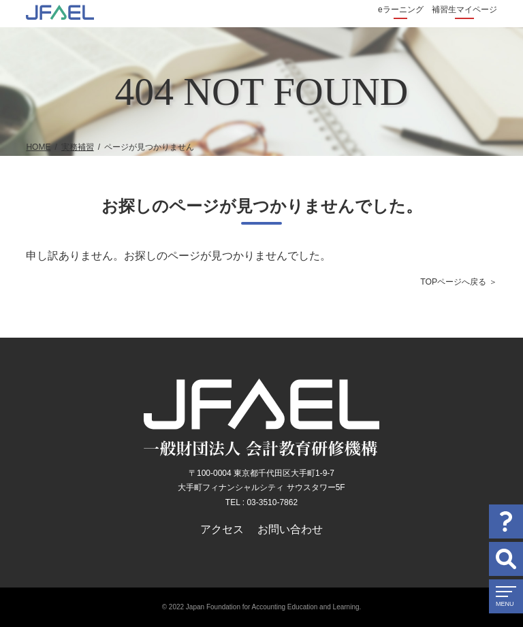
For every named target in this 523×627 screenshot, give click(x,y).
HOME (38, 147)
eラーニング (401, 9)
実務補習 (77, 147)
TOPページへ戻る (453, 282)
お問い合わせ (290, 529)
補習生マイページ (464, 9)
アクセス (222, 529)
